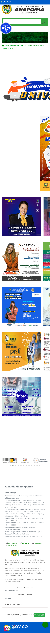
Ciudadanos (32, 45)
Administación (42, 17)
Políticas (8, 604)
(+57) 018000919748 (20, 527)
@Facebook (11, 543)
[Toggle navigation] (25, 29)
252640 (13, 498)
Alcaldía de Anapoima (14, 45)
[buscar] (22, 22)
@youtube (37, 543)
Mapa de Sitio (17, 604)
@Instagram (11, 545)
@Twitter (24, 543)
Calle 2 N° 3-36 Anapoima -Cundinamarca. (24, 496)
